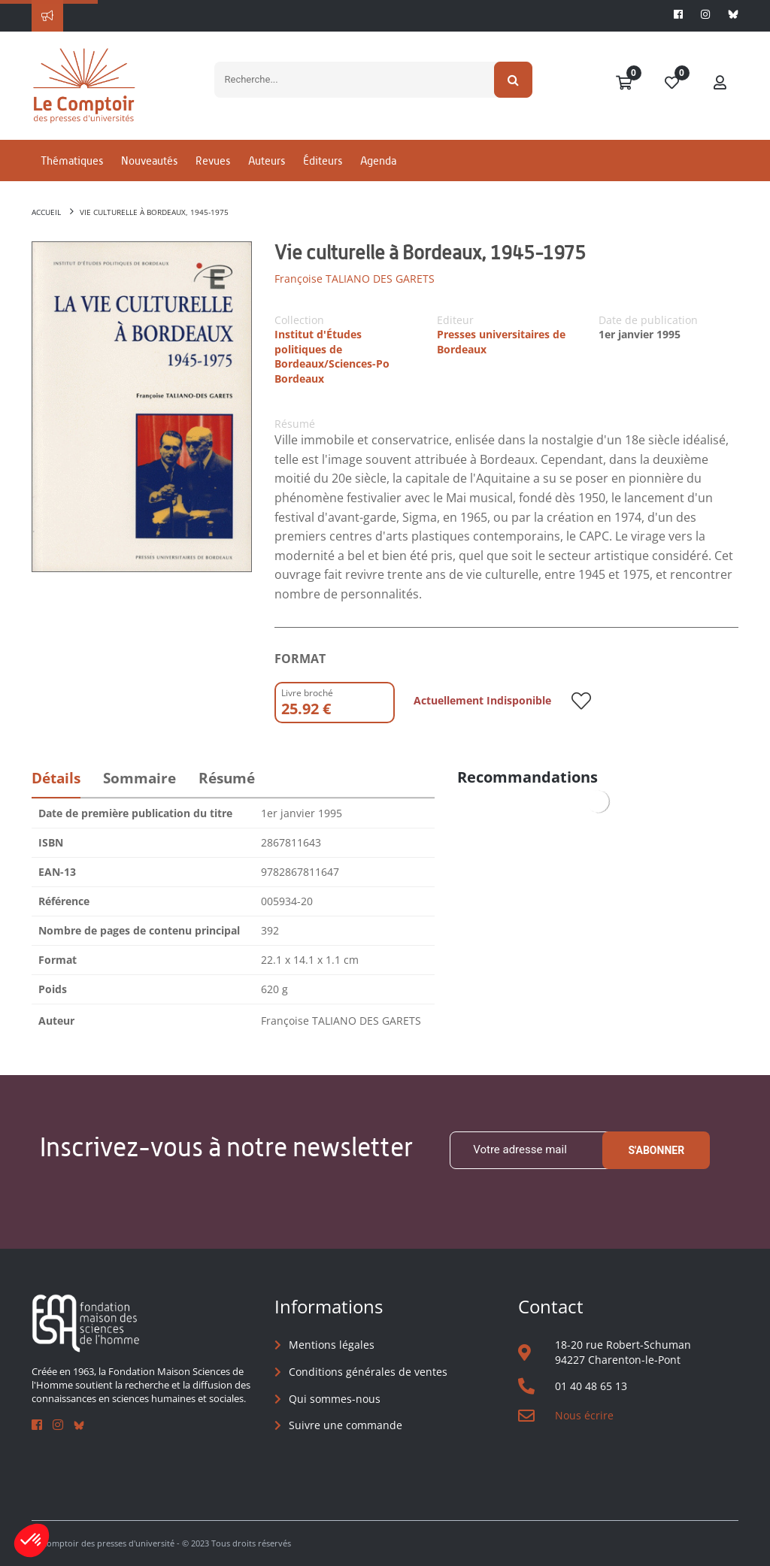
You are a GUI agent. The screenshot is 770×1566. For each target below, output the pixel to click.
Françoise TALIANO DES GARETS (354, 278)
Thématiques (72, 160)
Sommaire (139, 778)
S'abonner (656, 1150)
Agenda (378, 160)
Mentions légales (331, 1344)
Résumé (227, 778)
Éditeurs (322, 160)
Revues (213, 160)
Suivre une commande (345, 1425)
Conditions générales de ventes (368, 1372)
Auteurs (266, 160)
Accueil (46, 212)
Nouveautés (149, 160)
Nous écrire (584, 1415)
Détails (56, 778)
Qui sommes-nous (334, 1399)
